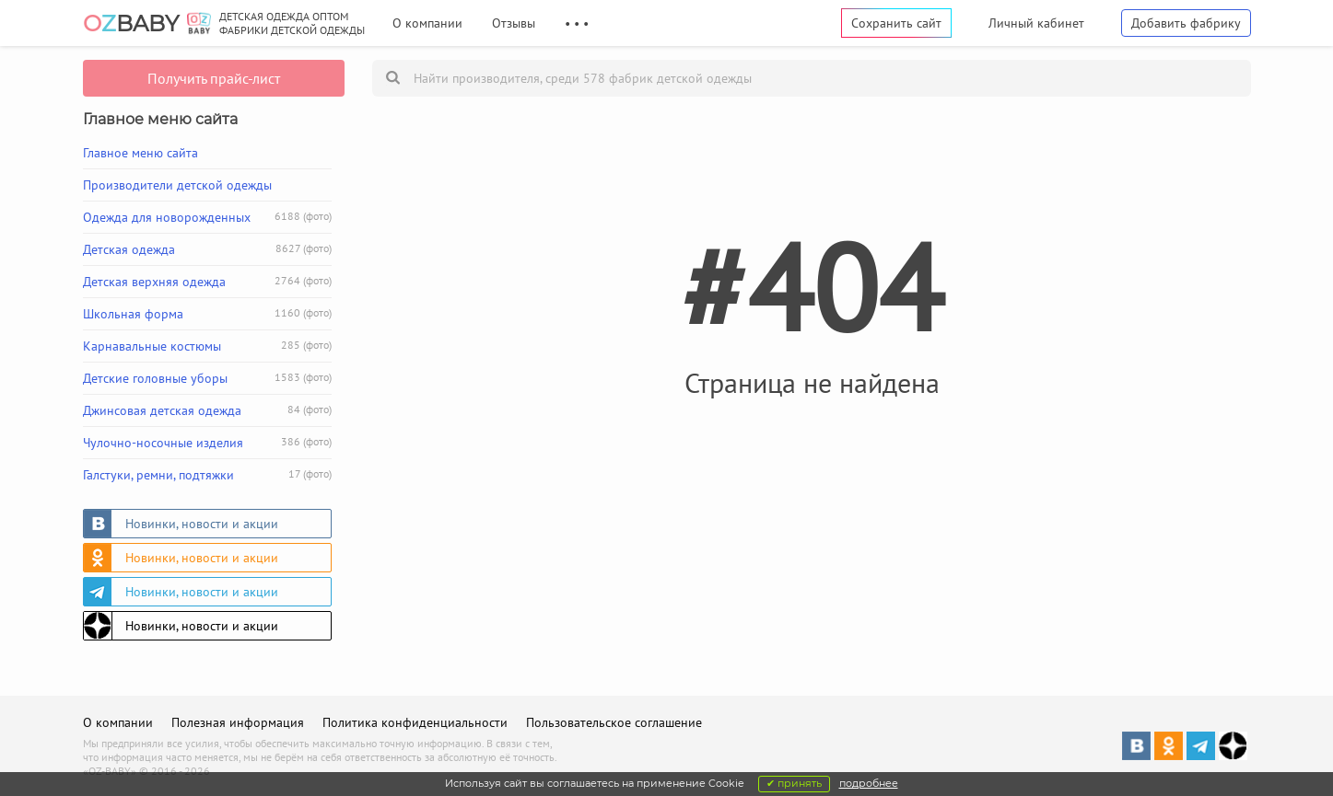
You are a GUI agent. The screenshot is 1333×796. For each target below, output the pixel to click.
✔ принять (794, 783)
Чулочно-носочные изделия (207, 442)
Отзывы (513, 23)
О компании (427, 23)
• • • (577, 23)
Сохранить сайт (896, 23)
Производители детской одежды (177, 185)
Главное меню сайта (140, 152)
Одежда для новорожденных (207, 217)
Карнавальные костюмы (207, 346)
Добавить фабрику (1186, 23)
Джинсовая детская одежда (207, 410)
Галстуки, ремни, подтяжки (207, 475)
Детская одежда (207, 249)
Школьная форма (207, 314)
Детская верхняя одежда (207, 281)
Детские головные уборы (207, 378)
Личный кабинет (1036, 23)
